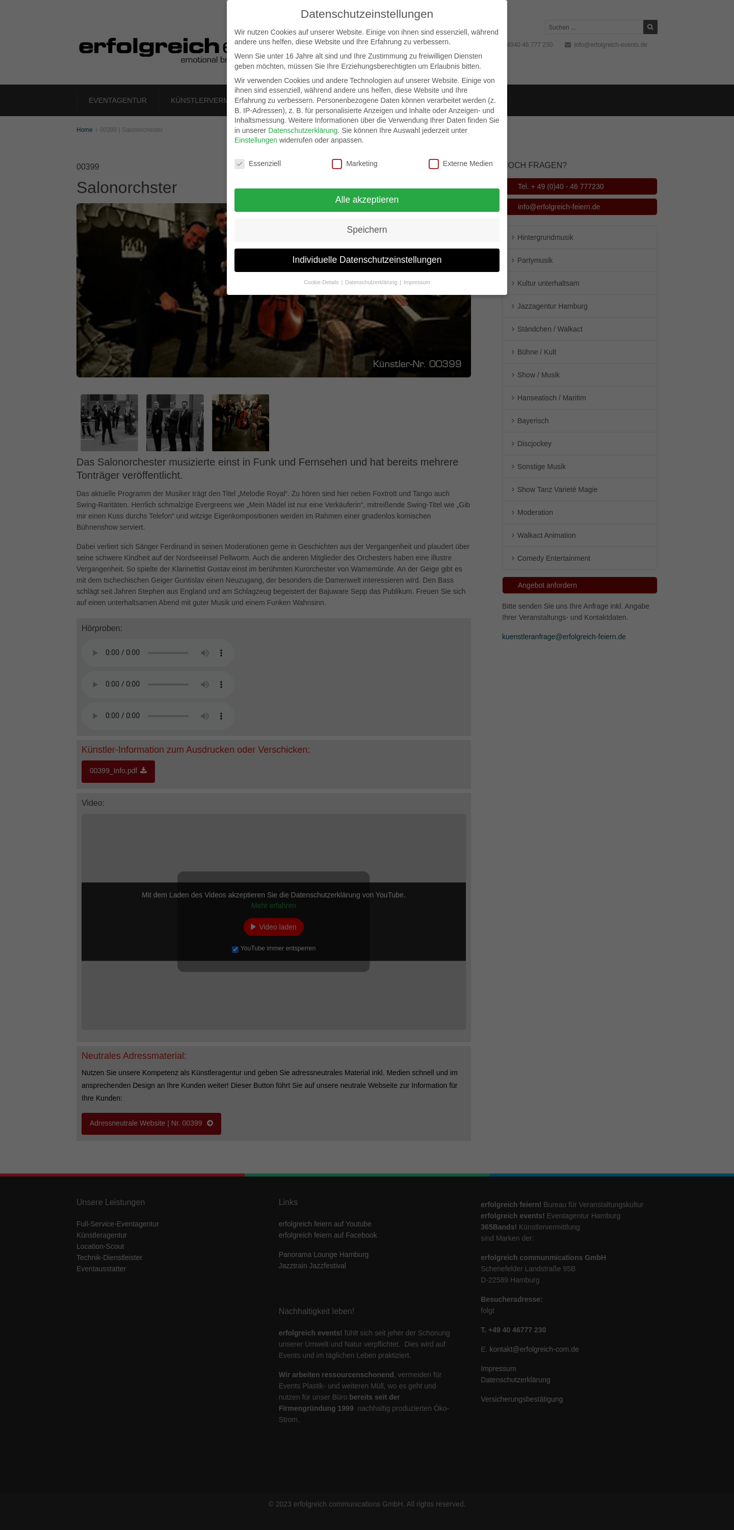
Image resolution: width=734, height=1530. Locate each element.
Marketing (354, 164)
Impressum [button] (417, 282)
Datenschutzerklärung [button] (372, 282)
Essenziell (257, 164)
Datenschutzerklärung (302, 130)
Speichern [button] (367, 230)
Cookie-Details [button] (322, 282)
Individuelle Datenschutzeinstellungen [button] (367, 260)
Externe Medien (461, 164)
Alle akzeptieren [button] (367, 200)
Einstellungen (255, 140)
